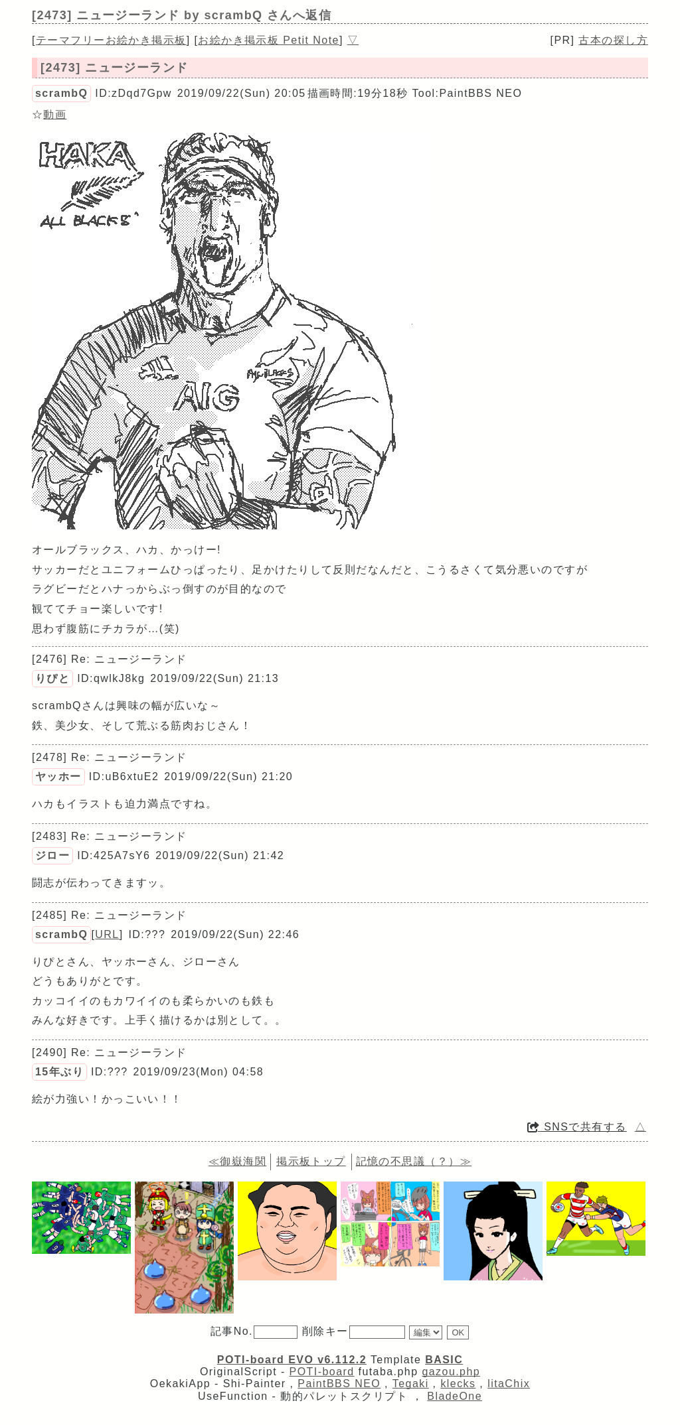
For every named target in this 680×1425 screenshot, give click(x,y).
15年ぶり (59, 1071)
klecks (457, 1383)
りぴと (52, 678)
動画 (54, 114)
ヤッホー (58, 776)
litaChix (508, 1383)
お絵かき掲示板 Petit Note (268, 40)
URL (107, 934)
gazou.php (451, 1371)
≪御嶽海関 (237, 1161)
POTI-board (322, 1371)
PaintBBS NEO (339, 1383)
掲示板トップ (311, 1161)
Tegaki (410, 1383)
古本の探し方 (613, 40)
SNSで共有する (577, 1126)
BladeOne (454, 1396)
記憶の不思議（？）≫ (413, 1161)
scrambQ (61, 93)
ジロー (52, 855)
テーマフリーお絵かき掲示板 (111, 40)
